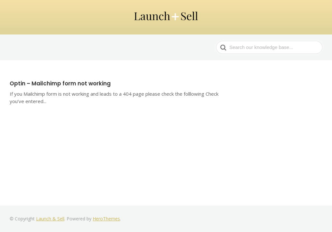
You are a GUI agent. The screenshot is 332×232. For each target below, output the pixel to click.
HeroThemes (106, 219)
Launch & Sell (50, 219)
